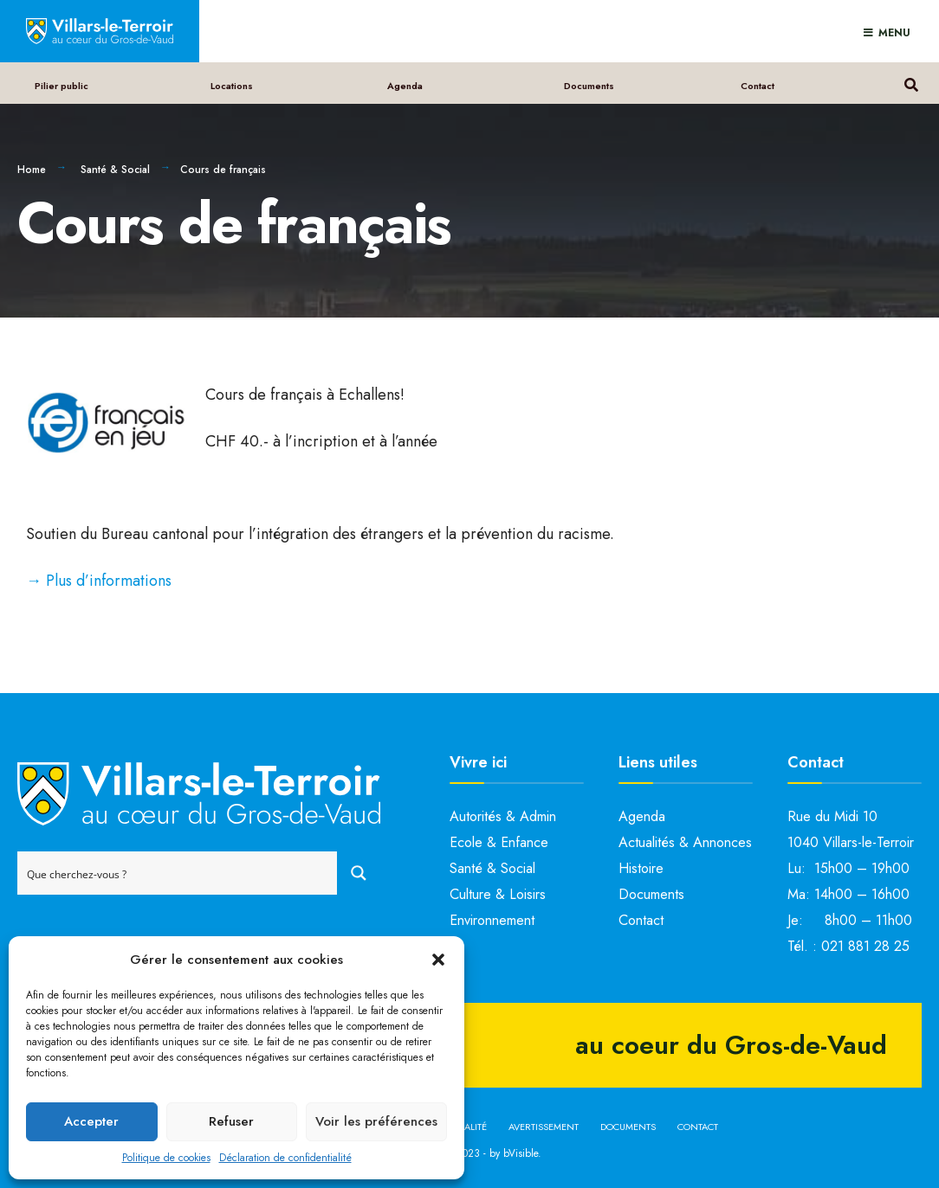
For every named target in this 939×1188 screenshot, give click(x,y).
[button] (438, 959)
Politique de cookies (166, 1158)
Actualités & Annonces (685, 842)
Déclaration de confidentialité (285, 1158)
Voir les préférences (376, 1121)
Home (31, 169)
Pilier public (61, 86)
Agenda (406, 86)
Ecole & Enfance (499, 842)
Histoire (641, 868)
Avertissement (543, 1126)
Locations (232, 86)
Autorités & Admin (503, 816)
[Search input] (178, 873)
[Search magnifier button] (358, 873)
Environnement (492, 920)
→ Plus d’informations (99, 580)
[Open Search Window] (911, 82)
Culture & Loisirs (498, 894)
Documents (589, 86)
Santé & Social (115, 169)
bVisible (520, 1153)
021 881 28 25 (865, 946)
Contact (757, 86)
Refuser (231, 1121)
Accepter (91, 1121)
